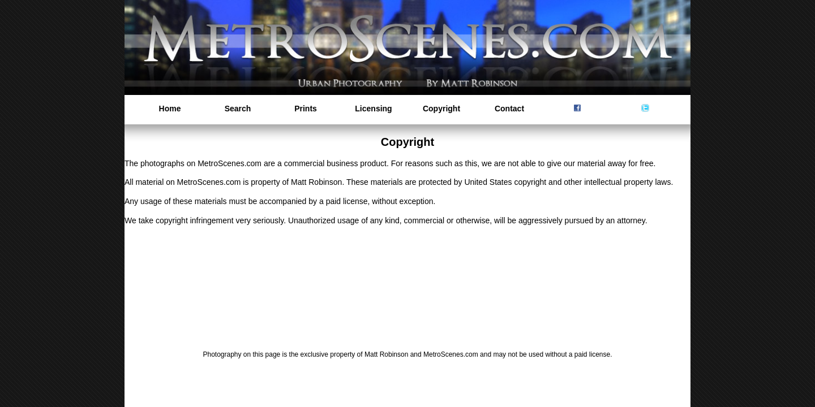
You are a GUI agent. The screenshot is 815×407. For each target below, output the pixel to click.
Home (170, 108)
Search (238, 108)
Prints (305, 108)
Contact (509, 108)
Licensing (373, 108)
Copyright (441, 108)
